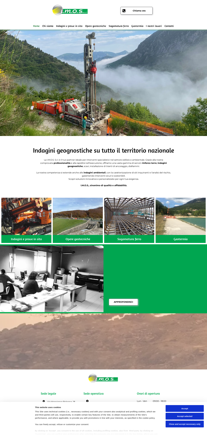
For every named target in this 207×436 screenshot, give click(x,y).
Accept (184, 397)
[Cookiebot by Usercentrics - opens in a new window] (17, 431)
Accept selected (184, 405)
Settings (136, 431)
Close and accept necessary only (184, 413)
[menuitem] (36, 26)
